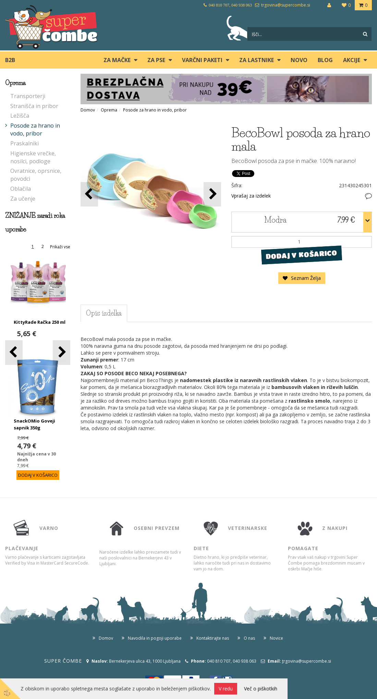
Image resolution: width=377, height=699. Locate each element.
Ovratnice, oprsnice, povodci (35, 174)
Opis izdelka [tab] (104, 313)
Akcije (351, 60)
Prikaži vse (60, 247)
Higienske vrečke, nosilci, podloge (33, 157)
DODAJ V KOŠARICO (301, 254)
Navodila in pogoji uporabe (155, 638)
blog (325, 60)
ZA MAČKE (117, 60)
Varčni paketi (202, 60)
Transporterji (27, 96)
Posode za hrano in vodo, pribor (35, 129)
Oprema (109, 110)
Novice (276, 638)
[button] (61, 352)
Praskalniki (24, 143)
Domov (88, 110)
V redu (226, 688)
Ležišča (19, 115)
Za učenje (22, 198)
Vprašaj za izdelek (251, 195)
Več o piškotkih (260, 688)
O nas (249, 638)
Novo (299, 60)
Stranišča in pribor (34, 106)
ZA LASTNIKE (256, 60)
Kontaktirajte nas (212, 638)
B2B (10, 60)
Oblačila (20, 188)
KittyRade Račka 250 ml (39, 322)
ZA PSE (156, 60)
